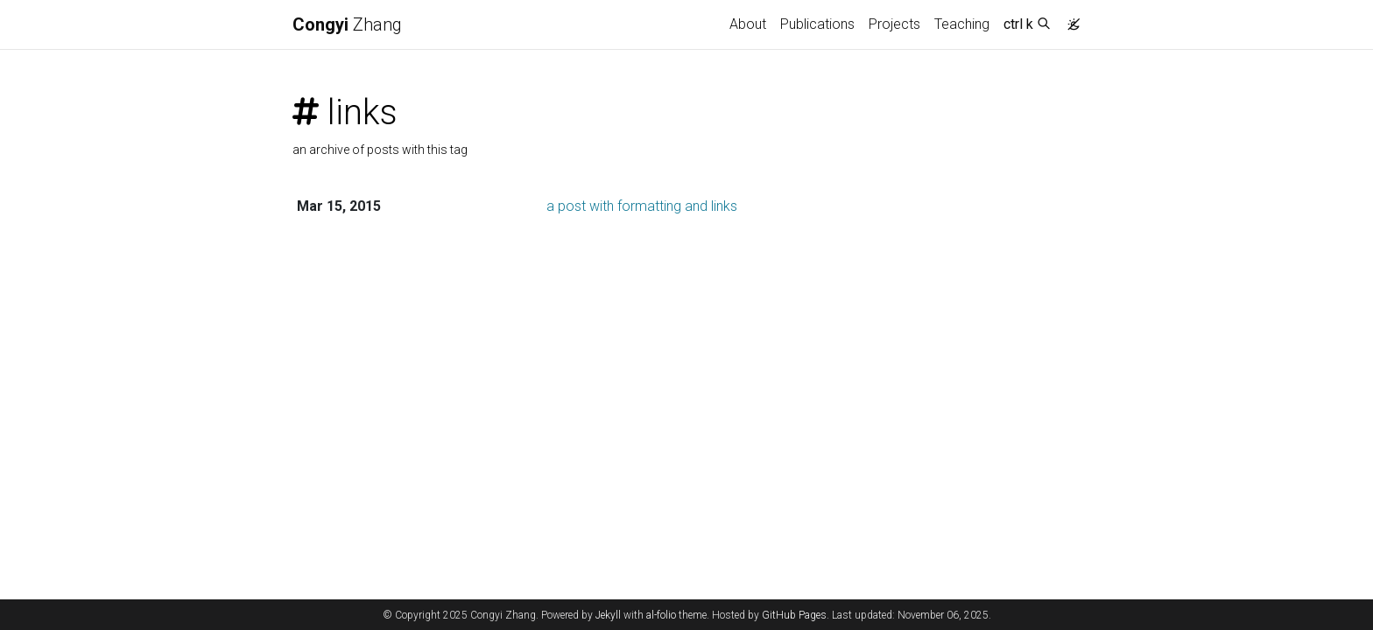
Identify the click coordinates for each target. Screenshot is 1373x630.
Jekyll (608, 615)
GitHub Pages (794, 615)
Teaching (961, 24)
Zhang (347, 24)
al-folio (661, 615)
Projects (894, 24)
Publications (817, 24)
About (747, 24)
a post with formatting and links (641, 206)
